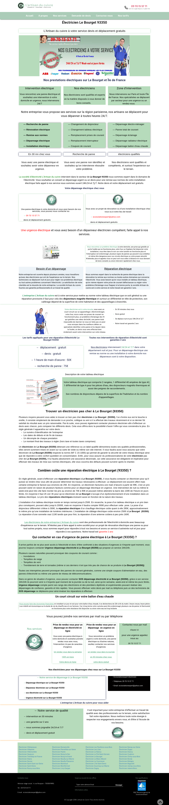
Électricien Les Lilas (93, 749)
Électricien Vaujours (26, 754)
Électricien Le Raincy (93, 752)
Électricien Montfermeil (61, 766)
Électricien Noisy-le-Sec (61, 754)
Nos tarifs (123, 16)
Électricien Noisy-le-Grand (62, 756)
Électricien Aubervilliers (128, 768)
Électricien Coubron (126, 754)
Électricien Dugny (125, 749)
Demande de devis (81, 16)
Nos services (59, 16)
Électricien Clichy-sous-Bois (129, 756)
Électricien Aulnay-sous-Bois (130, 766)
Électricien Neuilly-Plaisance (63, 761)
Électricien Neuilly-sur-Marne (63, 759)
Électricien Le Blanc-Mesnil (96, 759)
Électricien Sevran (25, 761)
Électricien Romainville (60, 747)
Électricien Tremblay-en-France (30, 756)
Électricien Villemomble (28, 752)
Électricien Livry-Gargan (61, 768)
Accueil (29, 16)
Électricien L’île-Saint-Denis (96, 764)
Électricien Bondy (125, 759)
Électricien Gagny (92, 768)
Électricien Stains (25, 759)
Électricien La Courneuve (95, 761)
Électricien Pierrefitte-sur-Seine (64, 749)
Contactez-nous (104, 16)
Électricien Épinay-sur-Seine (129, 747)
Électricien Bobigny (126, 761)
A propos (43, 16)
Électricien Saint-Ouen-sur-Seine (31, 764)
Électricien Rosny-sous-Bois (29, 768)
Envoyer (119, 785)
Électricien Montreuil (60, 764)
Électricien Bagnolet (126, 764)
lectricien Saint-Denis (28, 766)
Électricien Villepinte (26, 749)
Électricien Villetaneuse (27, 747)
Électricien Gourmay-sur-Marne (98, 766)
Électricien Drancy (126, 752)
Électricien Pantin (58, 752)
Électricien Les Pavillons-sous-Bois (99, 747)
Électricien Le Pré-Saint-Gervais (97, 754)
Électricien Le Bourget (94, 756)
